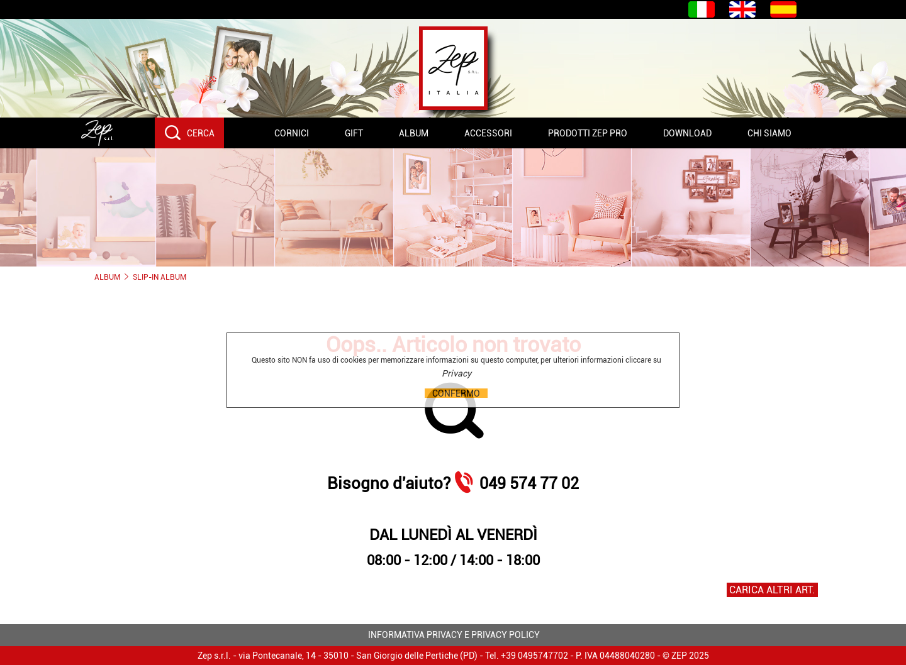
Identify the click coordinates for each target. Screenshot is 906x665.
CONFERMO (456, 393)
